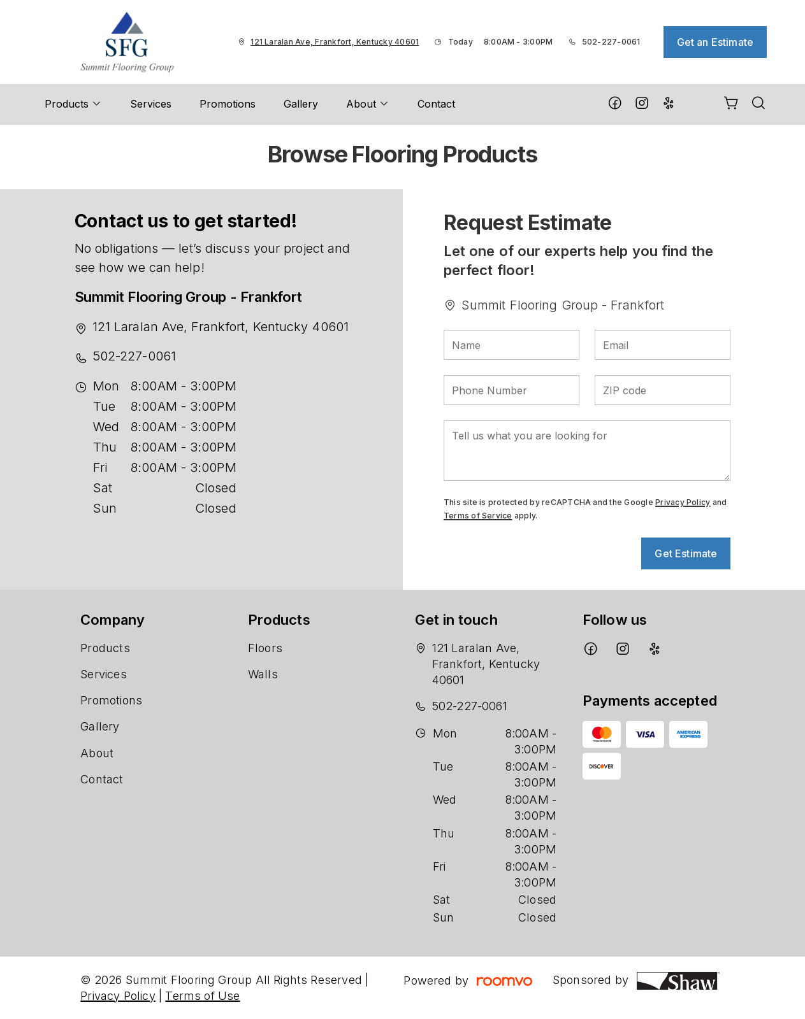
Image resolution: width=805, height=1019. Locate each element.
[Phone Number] (511, 390)
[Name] (511, 345)
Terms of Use (202, 995)
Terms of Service (478, 515)
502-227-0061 (611, 41)
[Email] (662, 345)
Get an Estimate (715, 42)
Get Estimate (686, 553)
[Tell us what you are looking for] (587, 450)
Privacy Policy (682, 502)
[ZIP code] (662, 390)
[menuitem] (73, 104)
